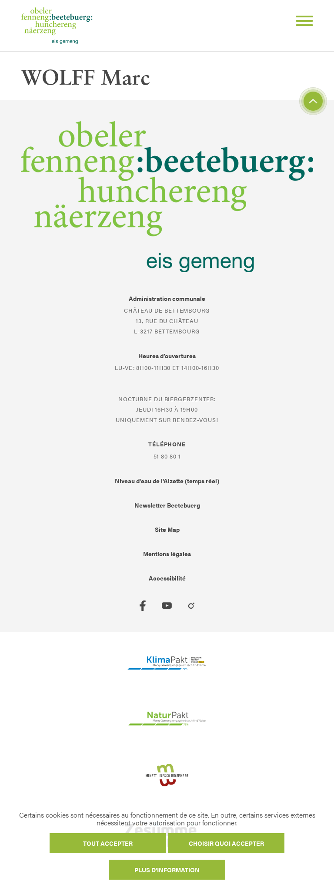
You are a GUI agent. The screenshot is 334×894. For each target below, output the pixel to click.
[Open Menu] (301, 22)
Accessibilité (167, 578)
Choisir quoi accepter (226, 843)
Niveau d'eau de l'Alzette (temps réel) (167, 480)
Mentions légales (167, 553)
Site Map (167, 529)
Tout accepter (108, 843)
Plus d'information (167, 869)
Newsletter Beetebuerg (167, 505)
